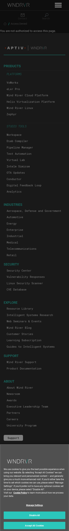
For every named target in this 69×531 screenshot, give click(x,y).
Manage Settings (34, 507)
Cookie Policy (20, 494)
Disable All (34, 517)
